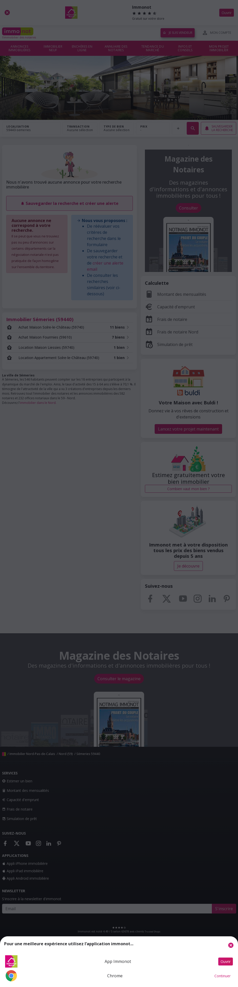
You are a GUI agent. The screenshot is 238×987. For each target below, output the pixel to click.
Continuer (222, 975)
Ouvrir (226, 961)
